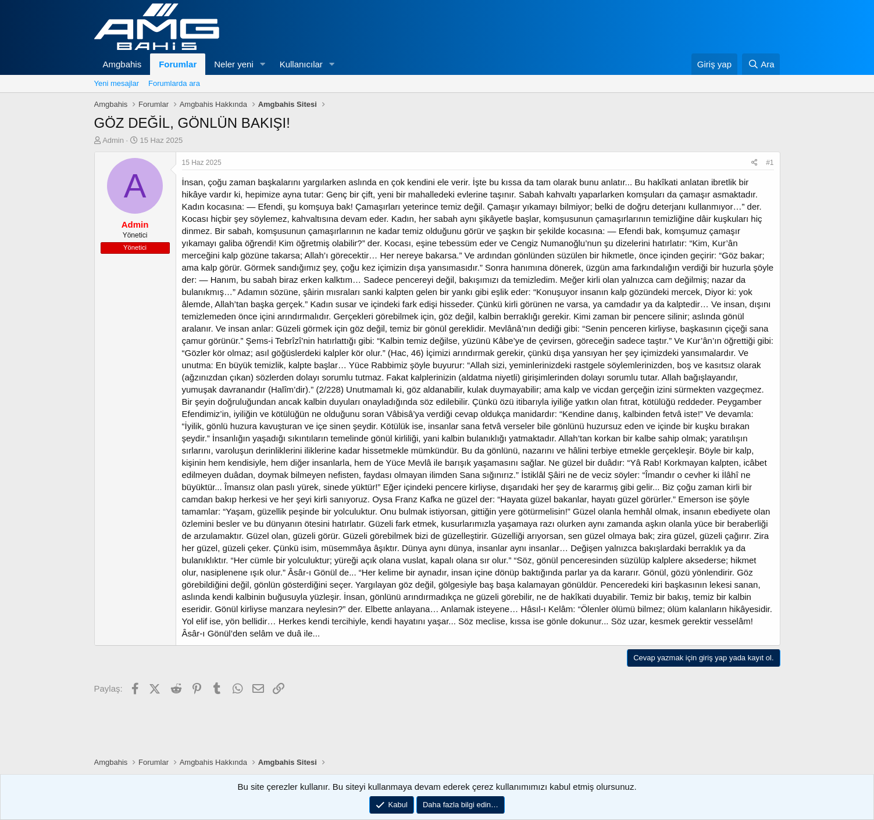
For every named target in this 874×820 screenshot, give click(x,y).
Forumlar (178, 64)
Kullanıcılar (301, 64)
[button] (263, 64)
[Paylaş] (754, 163)
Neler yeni (234, 64)
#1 (769, 163)
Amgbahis (122, 64)
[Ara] (761, 64)
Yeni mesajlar (117, 83)
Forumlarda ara (174, 83)
